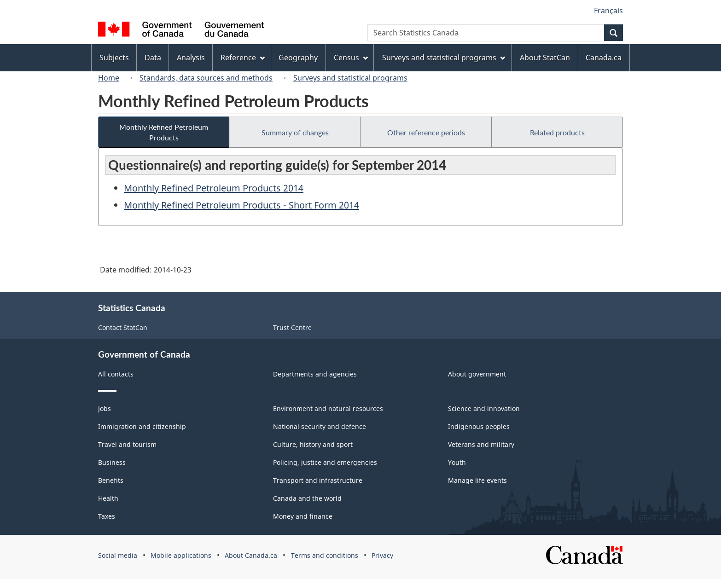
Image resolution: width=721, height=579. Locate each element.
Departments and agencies (315, 374)
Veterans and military (481, 444)
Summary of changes (295, 132)
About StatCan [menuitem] (545, 57)
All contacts (116, 374)
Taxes (106, 516)
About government (477, 374)
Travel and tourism (127, 444)
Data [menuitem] (153, 57)
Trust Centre (292, 327)
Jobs (104, 408)
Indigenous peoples (479, 426)
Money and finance (302, 516)
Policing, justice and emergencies (325, 462)
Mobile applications (181, 555)
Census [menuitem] (351, 57)
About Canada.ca (251, 555)
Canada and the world (307, 498)
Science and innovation (484, 408)
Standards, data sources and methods (206, 78)
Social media (117, 555)
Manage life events (477, 480)
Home (108, 78)
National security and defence (319, 426)
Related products (557, 132)
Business (112, 462)
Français (608, 11)
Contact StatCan (122, 327)
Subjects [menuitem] (114, 57)
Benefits (110, 480)
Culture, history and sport (313, 444)
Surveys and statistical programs (350, 78)
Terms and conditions (324, 555)
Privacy (382, 555)
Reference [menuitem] (243, 57)
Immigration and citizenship (142, 426)
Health (108, 498)
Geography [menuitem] (298, 57)
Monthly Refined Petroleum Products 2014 (213, 188)
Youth (457, 462)
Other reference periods (426, 132)
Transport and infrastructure (317, 480)
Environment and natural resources (328, 408)
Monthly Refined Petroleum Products (163, 132)
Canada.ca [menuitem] (604, 57)
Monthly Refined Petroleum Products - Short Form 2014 (241, 205)
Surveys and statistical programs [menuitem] (443, 57)
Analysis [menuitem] (191, 57)
